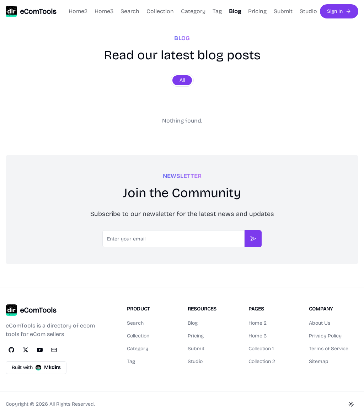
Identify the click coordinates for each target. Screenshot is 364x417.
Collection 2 (261, 361)
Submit (283, 11)
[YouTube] (40, 350)
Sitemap (318, 361)
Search (130, 11)
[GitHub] (11, 350)
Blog (235, 11)
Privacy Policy (325, 336)
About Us (319, 323)
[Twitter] (25, 350)
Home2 (78, 11)
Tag (217, 11)
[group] (182, 80)
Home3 (104, 11)
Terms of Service (328, 349)
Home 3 (257, 336)
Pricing (257, 11)
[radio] (182, 80)
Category (193, 11)
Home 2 (257, 323)
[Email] (54, 350)
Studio (308, 11)
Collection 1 (261, 349)
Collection (160, 11)
